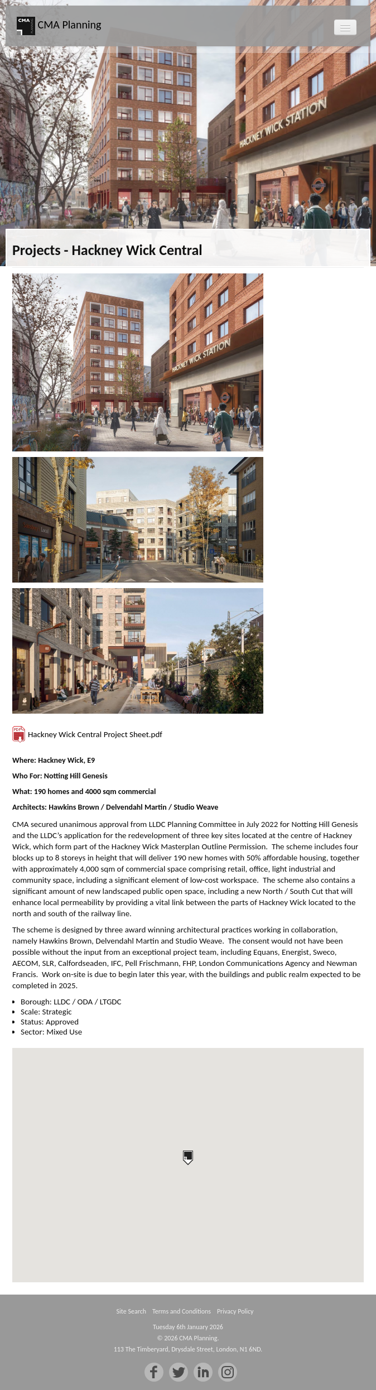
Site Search (131, 1311)
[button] (188, 1158)
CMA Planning (59, 26)
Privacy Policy (235, 1311)
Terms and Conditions (181, 1311)
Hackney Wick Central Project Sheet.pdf (95, 734)
